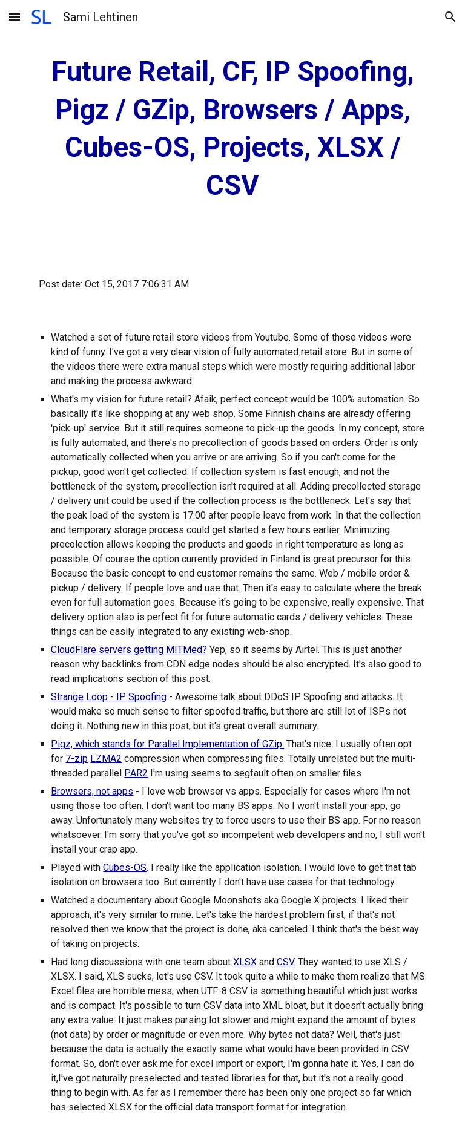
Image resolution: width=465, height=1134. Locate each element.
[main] (232, 128)
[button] (14, 16)
